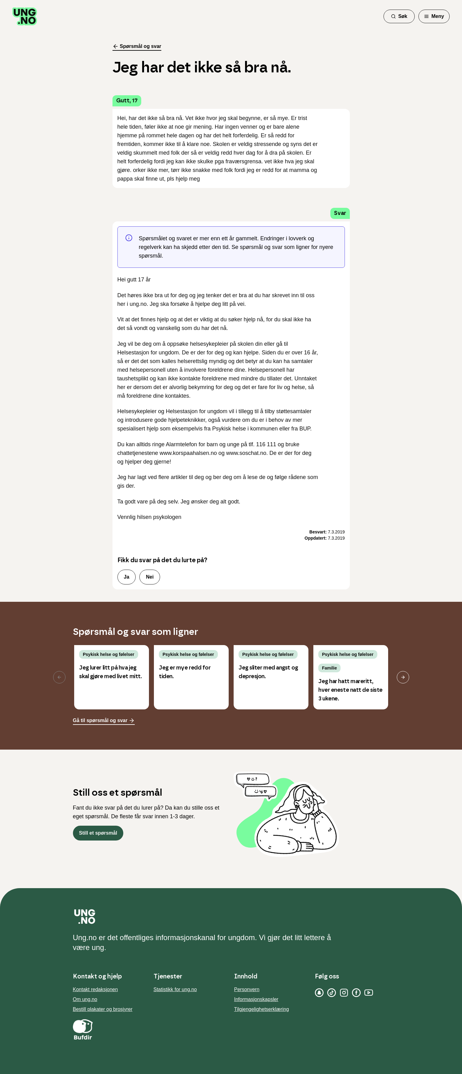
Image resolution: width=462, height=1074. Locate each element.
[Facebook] (356, 992)
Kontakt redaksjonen (95, 989)
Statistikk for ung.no (175, 989)
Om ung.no (85, 999)
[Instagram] (344, 992)
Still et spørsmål (98, 833)
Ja (126, 577)
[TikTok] (331, 992)
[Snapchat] (319, 992)
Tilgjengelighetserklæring (261, 1009)
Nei (150, 577)
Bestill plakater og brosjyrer (103, 1009)
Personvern (247, 989)
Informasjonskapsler (256, 999)
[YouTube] (368, 992)
